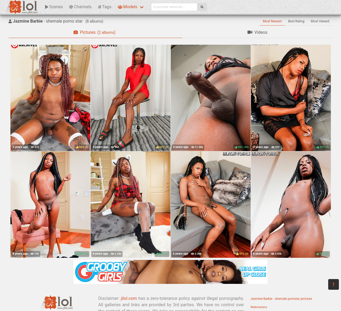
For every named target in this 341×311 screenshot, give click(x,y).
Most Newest (272, 21)
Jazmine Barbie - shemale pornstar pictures (281, 299)
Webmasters (258, 307)
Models (127, 6)
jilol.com (129, 298)
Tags (104, 6)
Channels (80, 6)
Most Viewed (320, 21)
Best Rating (296, 21)
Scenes (54, 6)
